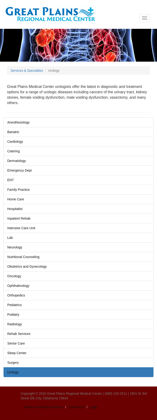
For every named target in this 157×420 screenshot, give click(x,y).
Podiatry (13, 314)
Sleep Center (17, 353)
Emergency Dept (19, 170)
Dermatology (16, 161)
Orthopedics (16, 295)
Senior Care (16, 343)
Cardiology (15, 141)
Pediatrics (14, 305)
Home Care (15, 199)
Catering (13, 151)
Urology (13, 372)
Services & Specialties (27, 70)
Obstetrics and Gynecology (27, 266)
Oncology (14, 276)
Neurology (14, 247)
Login (94, 407)
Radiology (14, 324)
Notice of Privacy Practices (43, 407)
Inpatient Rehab (19, 218)
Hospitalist (15, 209)
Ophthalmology (18, 286)
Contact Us (76, 407)
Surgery (13, 362)
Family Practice (18, 189)
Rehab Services (19, 334)
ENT (10, 180)
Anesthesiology (18, 122)
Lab (10, 238)
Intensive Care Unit (21, 228)
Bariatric (13, 132)
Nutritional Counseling (23, 257)
